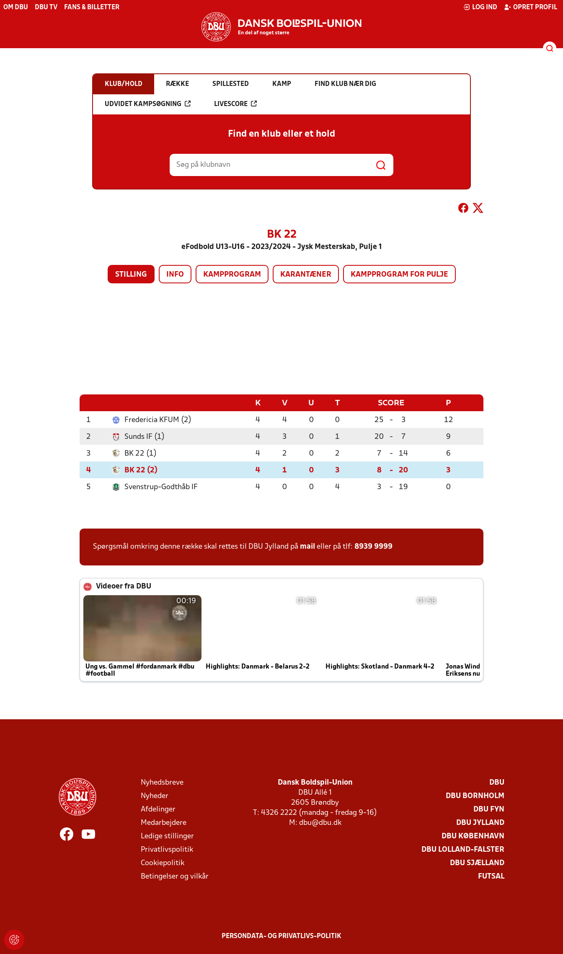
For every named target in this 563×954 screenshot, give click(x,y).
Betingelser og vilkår (175, 876)
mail (307, 546)
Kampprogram (232, 274)
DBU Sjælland (477, 862)
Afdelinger (158, 809)
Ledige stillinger (167, 836)
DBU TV (46, 7)
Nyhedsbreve (162, 782)
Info (175, 274)
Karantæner (305, 274)
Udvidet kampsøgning (148, 104)
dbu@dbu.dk (320, 822)
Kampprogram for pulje (399, 274)
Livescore (235, 104)
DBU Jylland (480, 822)
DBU (496, 782)
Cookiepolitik (162, 862)
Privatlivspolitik (167, 849)
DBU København (473, 836)
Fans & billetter (91, 7)
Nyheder (154, 795)
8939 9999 (373, 546)
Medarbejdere (163, 822)
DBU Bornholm (475, 795)
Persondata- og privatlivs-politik (281, 936)
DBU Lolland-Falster (462, 849)
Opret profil (530, 7)
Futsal (491, 876)
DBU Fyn (488, 809)
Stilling (131, 274)
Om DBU (15, 7)
